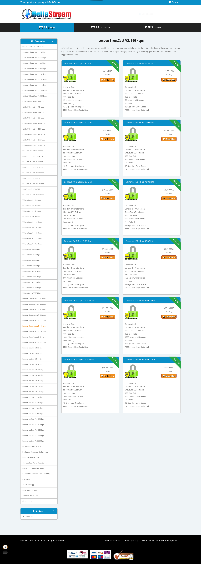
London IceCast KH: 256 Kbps (33, 386)
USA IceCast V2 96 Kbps (31, 266)
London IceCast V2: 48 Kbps (32, 403)
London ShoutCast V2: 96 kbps (34, 315)
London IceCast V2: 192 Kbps (33, 430)
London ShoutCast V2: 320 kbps (34, 342)
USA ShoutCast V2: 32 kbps (32, 151)
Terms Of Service (113, 540)
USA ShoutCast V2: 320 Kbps (33, 195)
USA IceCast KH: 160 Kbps (32, 227)
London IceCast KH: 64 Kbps (32, 359)
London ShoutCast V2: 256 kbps (34, 337)
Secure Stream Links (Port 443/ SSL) (35, 474)
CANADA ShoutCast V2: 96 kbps (34, 69)
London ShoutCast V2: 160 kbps (34, 326)
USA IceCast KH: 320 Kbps (32, 244)
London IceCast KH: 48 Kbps (32, 353)
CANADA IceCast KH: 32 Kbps (33, 102)
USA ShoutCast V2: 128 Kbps (33, 173)
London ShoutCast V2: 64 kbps (34, 309)
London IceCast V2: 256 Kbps (33, 435)
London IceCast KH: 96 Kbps (32, 364)
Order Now (107, 80)
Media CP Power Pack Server (33, 468)
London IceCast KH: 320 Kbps (33, 392)
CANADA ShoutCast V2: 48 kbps (34, 58)
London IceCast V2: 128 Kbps (33, 419)
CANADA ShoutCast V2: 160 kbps (34, 80)
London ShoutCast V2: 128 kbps (34, 320)
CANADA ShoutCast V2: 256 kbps (34, 90)
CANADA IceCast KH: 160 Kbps (33, 129)
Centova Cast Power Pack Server (34, 463)
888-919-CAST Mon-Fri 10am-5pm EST (160, 540)
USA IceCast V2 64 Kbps (31, 260)
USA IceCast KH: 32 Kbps (31, 200)
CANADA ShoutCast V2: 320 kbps (34, 96)
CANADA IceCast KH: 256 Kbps (33, 140)
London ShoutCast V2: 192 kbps (34, 331)
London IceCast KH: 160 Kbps (33, 375)
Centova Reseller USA (30, 457)
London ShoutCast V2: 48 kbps (34, 304)
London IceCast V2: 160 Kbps (33, 425)
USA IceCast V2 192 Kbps (31, 282)
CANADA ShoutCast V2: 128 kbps (34, 74)
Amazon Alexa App (29, 490)
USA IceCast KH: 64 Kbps (31, 211)
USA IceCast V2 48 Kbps (31, 255)
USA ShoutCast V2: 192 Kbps (33, 184)
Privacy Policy (131, 540)
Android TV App (28, 485)
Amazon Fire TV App (30, 496)
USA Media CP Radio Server (32, 47)
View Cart (27, 517)
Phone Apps (27, 501)
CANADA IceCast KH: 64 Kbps (33, 112)
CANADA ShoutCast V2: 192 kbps (34, 85)
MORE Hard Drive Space (31, 446)
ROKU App (26, 479)
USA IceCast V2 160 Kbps (31, 277)
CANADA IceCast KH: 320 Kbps (33, 145)
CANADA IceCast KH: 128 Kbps (33, 123)
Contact (174, 2)
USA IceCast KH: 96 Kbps (31, 216)
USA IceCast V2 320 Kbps (31, 293)
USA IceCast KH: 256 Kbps (32, 238)
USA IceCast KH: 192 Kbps (32, 233)
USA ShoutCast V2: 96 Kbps (32, 167)
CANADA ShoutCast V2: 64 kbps (34, 63)
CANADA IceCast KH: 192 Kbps (33, 134)
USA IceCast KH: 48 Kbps (31, 205)
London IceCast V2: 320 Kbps (33, 441)
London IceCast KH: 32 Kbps (32, 348)
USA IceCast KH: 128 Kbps (32, 222)
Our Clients (146, 13)
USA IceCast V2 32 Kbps (31, 249)
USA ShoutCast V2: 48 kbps (32, 156)
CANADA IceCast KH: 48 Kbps (33, 107)
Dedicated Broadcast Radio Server (35, 452)
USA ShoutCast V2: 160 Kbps (33, 178)
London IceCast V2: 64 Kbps (32, 408)
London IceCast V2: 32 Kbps (32, 397)
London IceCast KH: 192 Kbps (33, 381)
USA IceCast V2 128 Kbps (31, 271)
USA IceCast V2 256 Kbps (31, 288)
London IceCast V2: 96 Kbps (32, 413)
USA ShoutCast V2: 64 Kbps (32, 162)
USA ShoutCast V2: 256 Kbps (33, 189)
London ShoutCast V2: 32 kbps (34, 299)
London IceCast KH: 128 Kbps (33, 370)
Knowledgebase (169, 13)
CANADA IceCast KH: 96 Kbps (33, 118)
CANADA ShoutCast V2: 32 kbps (34, 52)
